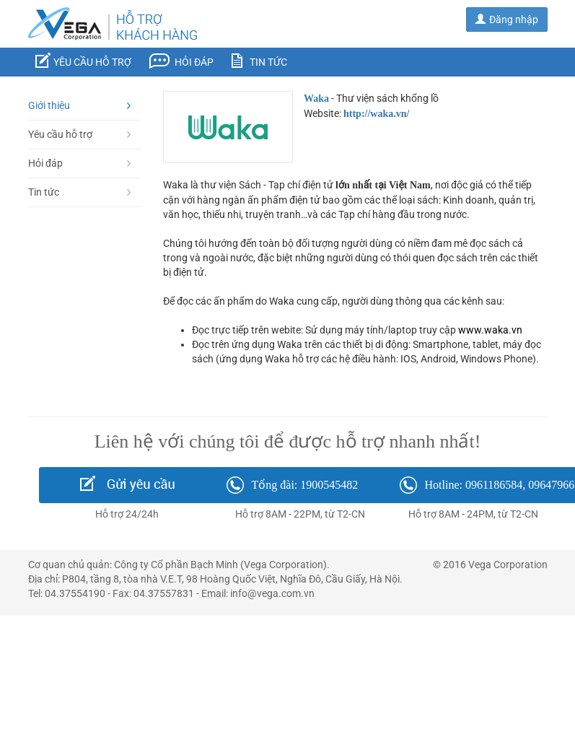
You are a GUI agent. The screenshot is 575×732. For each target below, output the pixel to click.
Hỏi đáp (181, 61)
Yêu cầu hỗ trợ (79, 134)
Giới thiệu (79, 105)
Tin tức (259, 60)
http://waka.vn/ (376, 113)
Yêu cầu (83, 60)
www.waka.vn (490, 330)
